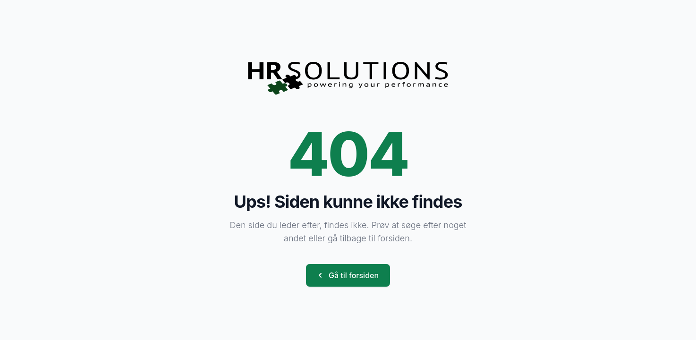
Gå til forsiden (347, 275)
